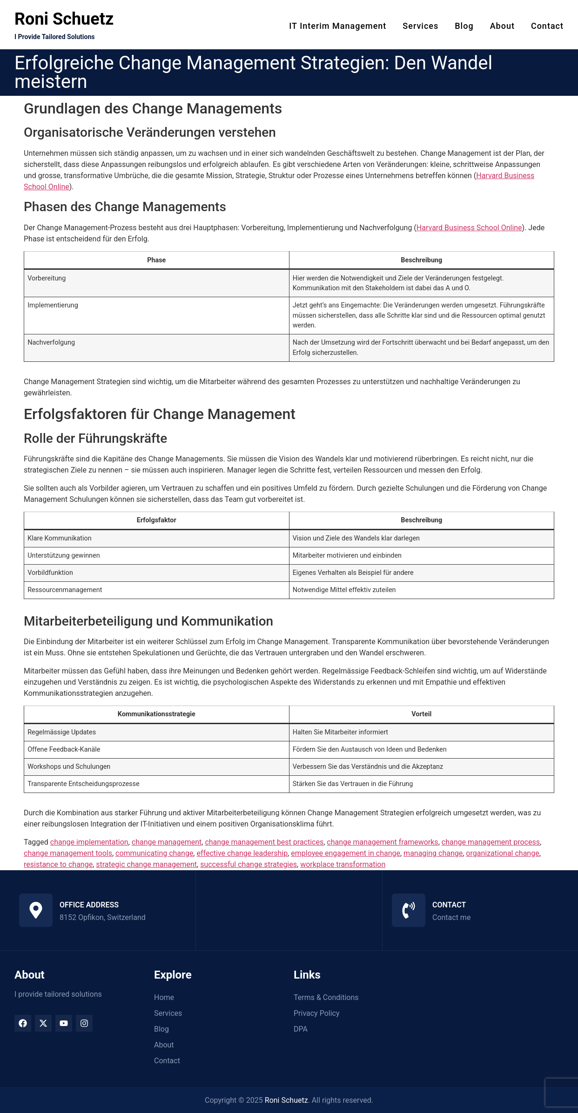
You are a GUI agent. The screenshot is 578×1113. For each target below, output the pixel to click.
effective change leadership (242, 853)
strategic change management (146, 864)
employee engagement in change (345, 853)
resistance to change (58, 864)
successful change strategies (248, 864)
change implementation (89, 842)
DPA (301, 1029)
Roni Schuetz (64, 19)
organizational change (502, 853)
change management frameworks (382, 842)
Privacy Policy (317, 1013)
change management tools (68, 853)
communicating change (154, 853)
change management (167, 842)
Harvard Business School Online (469, 227)
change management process (491, 842)
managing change (433, 853)
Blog (464, 26)
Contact (547, 26)
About (502, 26)
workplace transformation (342, 864)
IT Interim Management (337, 26)
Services (420, 26)
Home (164, 997)
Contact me (451, 917)
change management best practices (264, 842)
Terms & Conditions (326, 997)
